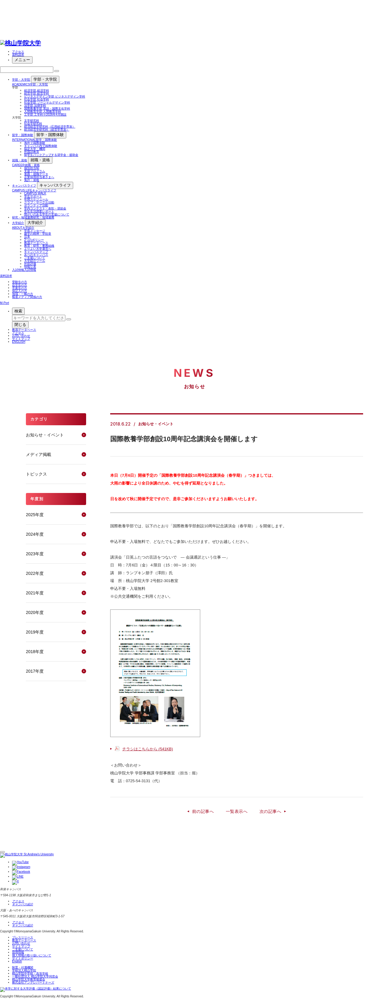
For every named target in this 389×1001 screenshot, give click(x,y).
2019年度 (35, 632)
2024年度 (35, 534)
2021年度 (35, 592)
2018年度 (35, 651)
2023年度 (35, 553)
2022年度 (35, 573)
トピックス (36, 474)
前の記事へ (203, 811)
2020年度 (35, 612)
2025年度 (35, 514)
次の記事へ (270, 811)
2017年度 (35, 671)
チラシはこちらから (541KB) (147, 749)
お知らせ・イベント (45, 434)
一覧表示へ (236, 811)
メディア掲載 (38, 454)
